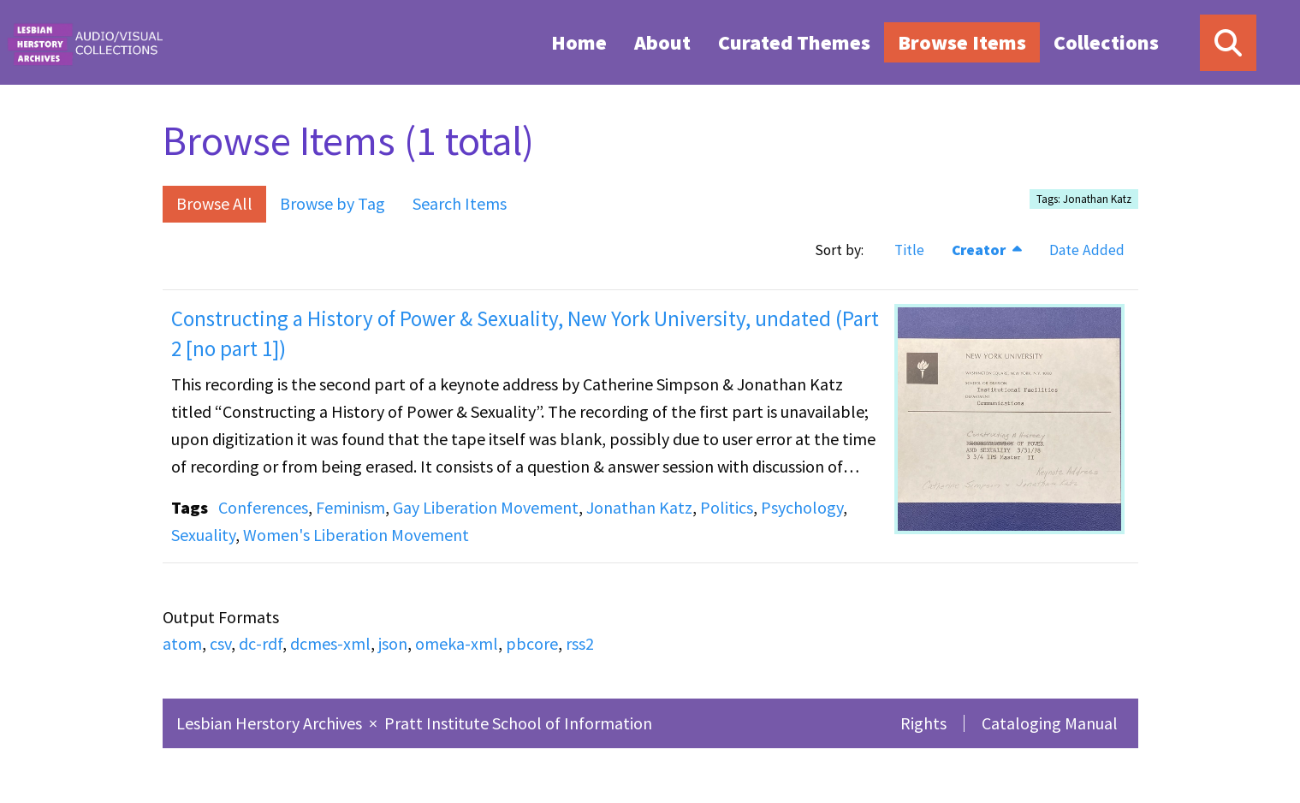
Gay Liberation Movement (486, 507)
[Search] (1228, 43)
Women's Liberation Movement (356, 534)
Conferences (263, 507)
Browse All (214, 203)
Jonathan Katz (639, 507)
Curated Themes (794, 42)
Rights (923, 723)
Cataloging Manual (1050, 723)
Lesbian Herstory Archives (270, 723)
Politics (726, 507)
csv (220, 643)
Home (579, 42)
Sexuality (203, 534)
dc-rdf (260, 643)
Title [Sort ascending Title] (909, 250)
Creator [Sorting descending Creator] (980, 250)
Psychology (802, 507)
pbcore (532, 643)
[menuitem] (578, 42)
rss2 (580, 643)
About (662, 42)
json (392, 643)
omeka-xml (456, 643)
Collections (1106, 42)
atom (182, 643)
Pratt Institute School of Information (518, 723)
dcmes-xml (330, 643)
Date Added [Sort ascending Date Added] (1087, 250)
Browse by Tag (332, 203)
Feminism (350, 507)
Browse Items (962, 42)
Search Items (460, 203)
